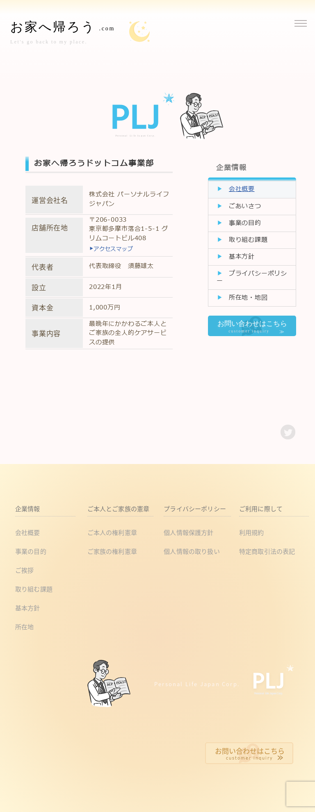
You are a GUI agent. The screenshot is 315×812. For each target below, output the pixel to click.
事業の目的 (245, 223)
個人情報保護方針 (188, 532)
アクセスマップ (111, 249)
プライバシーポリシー (252, 277)
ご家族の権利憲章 (112, 551)
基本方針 (242, 256)
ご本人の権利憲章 (112, 532)
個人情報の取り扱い (191, 551)
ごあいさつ (245, 206)
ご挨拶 (24, 570)
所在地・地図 (248, 297)
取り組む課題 (248, 240)
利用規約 (251, 532)
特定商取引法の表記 (267, 551)
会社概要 (242, 189)
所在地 (24, 626)
